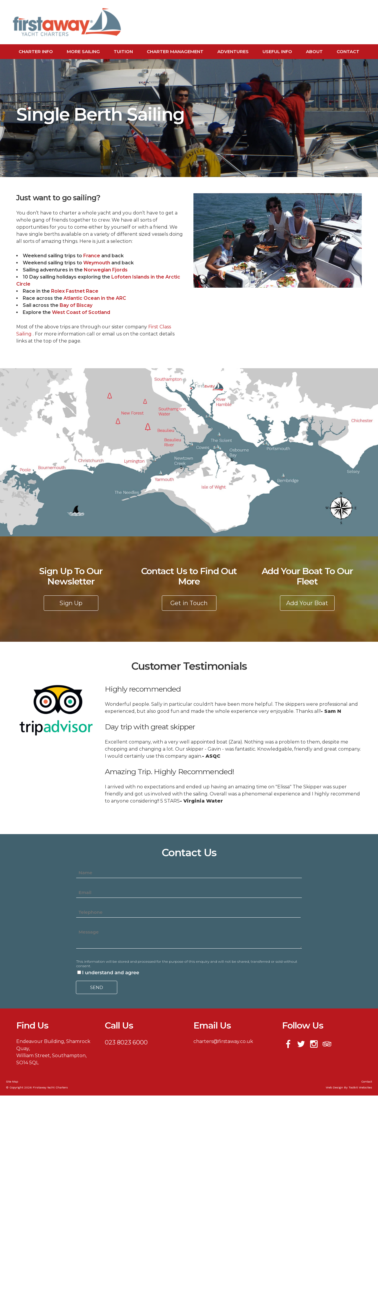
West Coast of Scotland (81, 312)
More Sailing (83, 51)
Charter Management (175, 51)
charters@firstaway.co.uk (223, 1041)
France (92, 255)
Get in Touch (189, 603)
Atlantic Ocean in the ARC (94, 298)
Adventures (233, 51)
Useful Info (277, 51)
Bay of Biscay (76, 305)
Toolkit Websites (360, 1087)
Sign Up (70, 603)
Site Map (12, 1081)
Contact (348, 51)
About (314, 51)
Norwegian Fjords (106, 270)
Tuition (123, 51)
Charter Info (36, 51)
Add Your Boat (307, 603)
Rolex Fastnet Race (74, 291)
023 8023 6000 (126, 1042)
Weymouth (97, 263)
